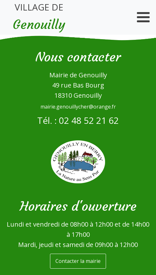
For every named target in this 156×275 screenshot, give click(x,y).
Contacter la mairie (78, 260)
